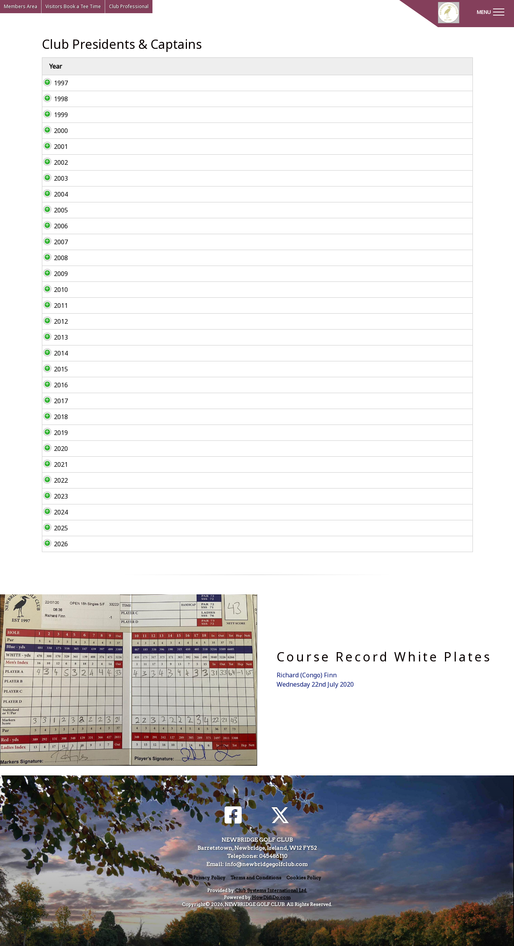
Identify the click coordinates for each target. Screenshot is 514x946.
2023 (53, 496)
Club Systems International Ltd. (271, 890)
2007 (53, 242)
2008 (53, 258)
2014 (53, 353)
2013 (53, 337)
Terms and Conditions (255, 877)
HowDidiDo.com (271, 897)
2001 (53, 146)
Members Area (20, 6)
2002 (53, 162)
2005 (53, 210)
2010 (53, 289)
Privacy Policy (209, 877)
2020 (53, 448)
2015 (53, 369)
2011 (53, 305)
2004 (53, 194)
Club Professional (129, 6)
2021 (53, 464)
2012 (53, 321)
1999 (53, 114)
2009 (53, 273)
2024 (53, 512)
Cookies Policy (303, 877)
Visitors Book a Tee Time (73, 6)
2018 (53, 417)
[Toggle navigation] (490, 12)
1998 (53, 99)
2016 (53, 385)
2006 (53, 226)
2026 (53, 544)
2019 (53, 432)
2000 (53, 130)
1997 (53, 83)
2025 (53, 528)
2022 (53, 480)
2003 (53, 178)
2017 (53, 401)
